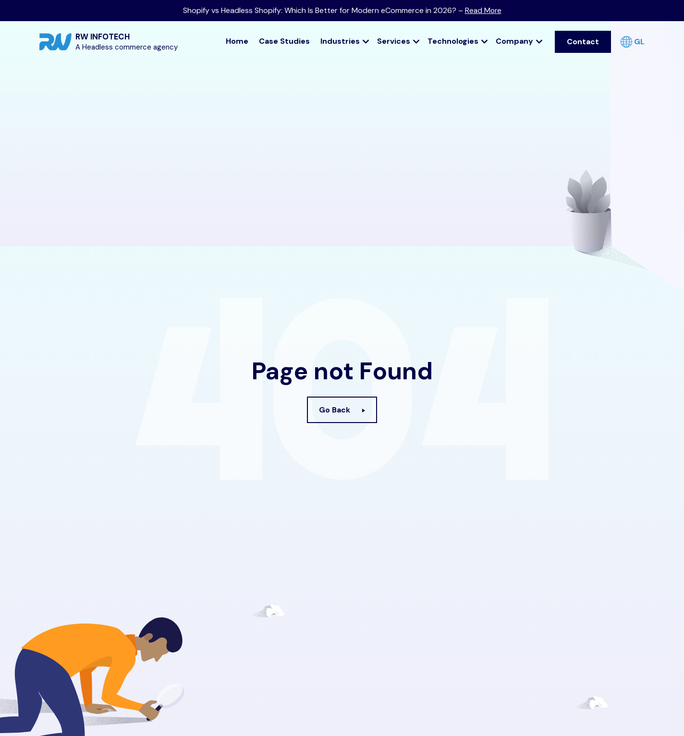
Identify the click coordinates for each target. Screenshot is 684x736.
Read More (483, 10)
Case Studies (284, 40)
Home (237, 40)
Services (398, 40)
